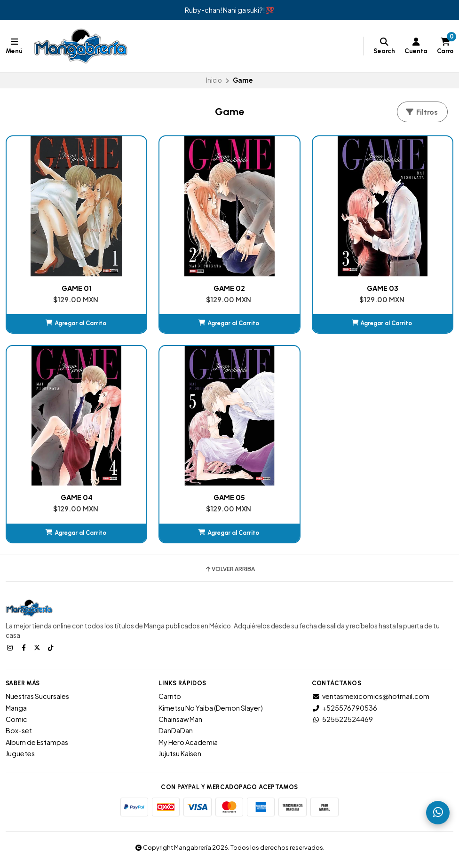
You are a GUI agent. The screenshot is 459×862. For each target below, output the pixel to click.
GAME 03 (382, 288)
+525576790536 (344, 708)
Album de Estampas (37, 742)
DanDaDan (175, 730)
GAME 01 (77, 288)
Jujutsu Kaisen (179, 753)
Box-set (19, 730)
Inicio (214, 80)
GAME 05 (229, 497)
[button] (76, 323)
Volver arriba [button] (230, 569)
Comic (16, 719)
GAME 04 (77, 497)
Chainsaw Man (180, 719)
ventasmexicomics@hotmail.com (370, 696)
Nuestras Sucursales (37, 696)
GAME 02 (229, 288)
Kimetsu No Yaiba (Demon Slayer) (210, 708)
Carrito (169, 696)
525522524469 (342, 719)
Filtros (421, 112)
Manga (16, 708)
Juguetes (20, 753)
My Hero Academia (188, 742)
